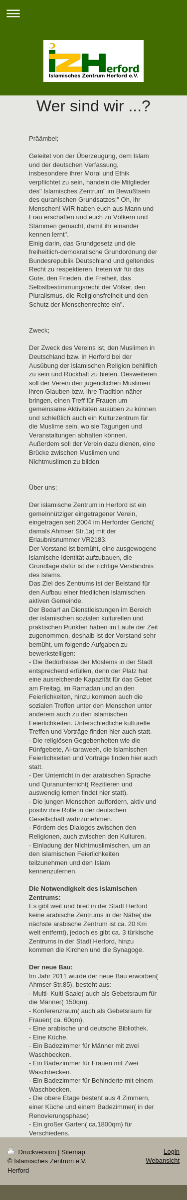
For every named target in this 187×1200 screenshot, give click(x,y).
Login (172, 1151)
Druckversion (32, 1152)
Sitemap (73, 1152)
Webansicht (163, 1160)
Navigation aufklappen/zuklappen (93, 13)
